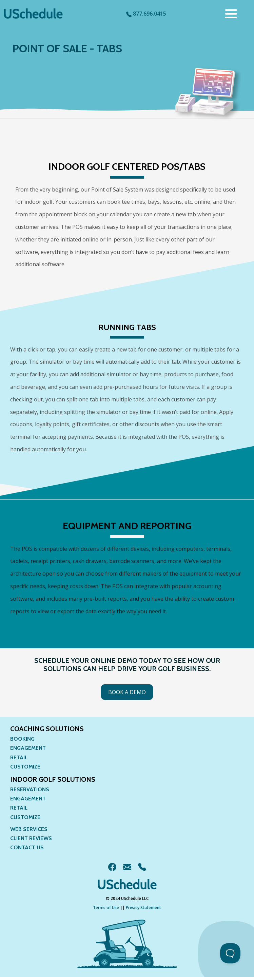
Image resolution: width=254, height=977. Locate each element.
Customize (25, 766)
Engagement (28, 748)
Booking (22, 739)
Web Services (28, 829)
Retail (18, 757)
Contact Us (27, 847)
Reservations (29, 789)
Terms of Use (106, 907)
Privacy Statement (143, 907)
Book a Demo (127, 692)
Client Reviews (31, 838)
